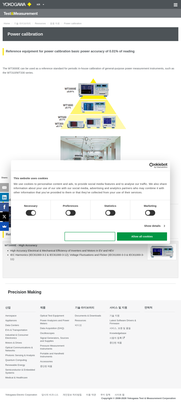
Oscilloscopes (47, 333)
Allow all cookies (142, 236)
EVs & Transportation (16, 330)
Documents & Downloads (88, 315)
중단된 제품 (46, 366)
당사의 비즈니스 (50, 394)
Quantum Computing (16, 360)
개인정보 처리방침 (72, 394)
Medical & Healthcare (16, 377)
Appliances (11, 320)
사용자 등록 (116, 338)
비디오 (78, 325)
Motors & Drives (13, 342)
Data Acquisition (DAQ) (52, 328)
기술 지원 (114, 315)
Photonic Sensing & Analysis (20, 355)
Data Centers (12, 325)
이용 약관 (91, 394)
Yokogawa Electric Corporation (21, 394)
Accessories (46, 361)
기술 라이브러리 (22, 23)
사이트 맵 (120, 394)
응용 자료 (55, 23)
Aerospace (10, 315)
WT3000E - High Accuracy (21, 245)
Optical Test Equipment (52, 315)
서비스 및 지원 (118, 307)
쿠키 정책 (105, 394)
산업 (8, 307)
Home (7, 23)
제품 (42, 307)
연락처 (148, 307)
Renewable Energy (15, 365)
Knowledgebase (118, 333)
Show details (152, 225)
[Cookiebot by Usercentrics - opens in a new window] (151, 165)
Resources (40, 23)
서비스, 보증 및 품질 (120, 328)
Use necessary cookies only (90, 236)
